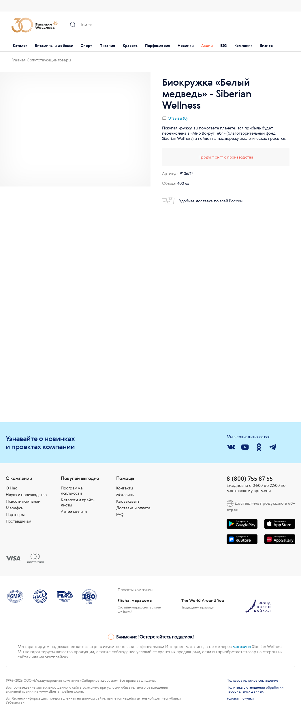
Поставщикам (18, 521)
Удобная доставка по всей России (202, 200)
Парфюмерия (157, 45)
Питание (107, 45)
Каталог (20, 45)
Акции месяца (74, 511)
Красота (130, 45)
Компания (243, 45)
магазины (242, 646)
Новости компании (23, 501)
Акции (207, 45)
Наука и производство (26, 494)
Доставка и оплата (133, 507)
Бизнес (266, 45)
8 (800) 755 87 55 (250, 479)
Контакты (124, 488)
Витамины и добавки (54, 45)
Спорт (86, 45)
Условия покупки (240, 698)
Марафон (14, 507)
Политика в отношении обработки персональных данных (255, 689)
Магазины (125, 494)
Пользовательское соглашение (252, 681)
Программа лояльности (72, 490)
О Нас (11, 488)
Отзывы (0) (178, 118)
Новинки (186, 45)
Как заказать (128, 501)
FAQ (119, 514)
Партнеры (15, 514)
